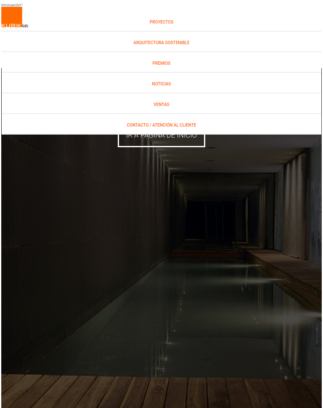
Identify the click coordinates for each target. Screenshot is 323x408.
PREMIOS (162, 63)
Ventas (161, 104)
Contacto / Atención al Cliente (161, 125)
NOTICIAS (161, 84)
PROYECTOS (161, 22)
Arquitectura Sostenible (161, 42)
